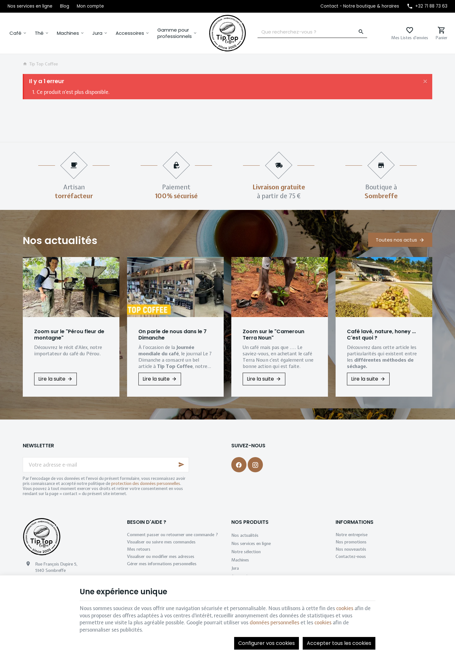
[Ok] (181, 464)
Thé (39, 33)
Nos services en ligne (251, 543)
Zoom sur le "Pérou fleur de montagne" (69, 334)
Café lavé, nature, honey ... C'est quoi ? (381, 334)
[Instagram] (255, 464)
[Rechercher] (361, 32)
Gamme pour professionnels (174, 33)
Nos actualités (60, 240)
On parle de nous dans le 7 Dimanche (172, 334)
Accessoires (130, 33)
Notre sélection (246, 551)
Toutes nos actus (396, 239)
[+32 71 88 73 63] (427, 6)
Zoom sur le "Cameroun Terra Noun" (273, 334)
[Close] (425, 81)
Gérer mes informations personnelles (162, 563)
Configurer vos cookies (266, 643)
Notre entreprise (351, 534)
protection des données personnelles (145, 483)
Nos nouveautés (351, 549)
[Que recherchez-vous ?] (312, 32)
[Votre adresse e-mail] (106, 464)
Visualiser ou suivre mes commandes (161, 542)
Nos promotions (351, 542)
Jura (97, 33)
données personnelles (274, 622)
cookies (344, 608)
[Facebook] (238, 464)
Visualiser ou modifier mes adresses (160, 556)
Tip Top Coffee (40, 63)
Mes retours (138, 549)
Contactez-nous (351, 556)
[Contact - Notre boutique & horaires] (360, 6)
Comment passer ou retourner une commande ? (172, 534)
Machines (68, 33)
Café (15, 33)
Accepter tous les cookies (339, 643)
